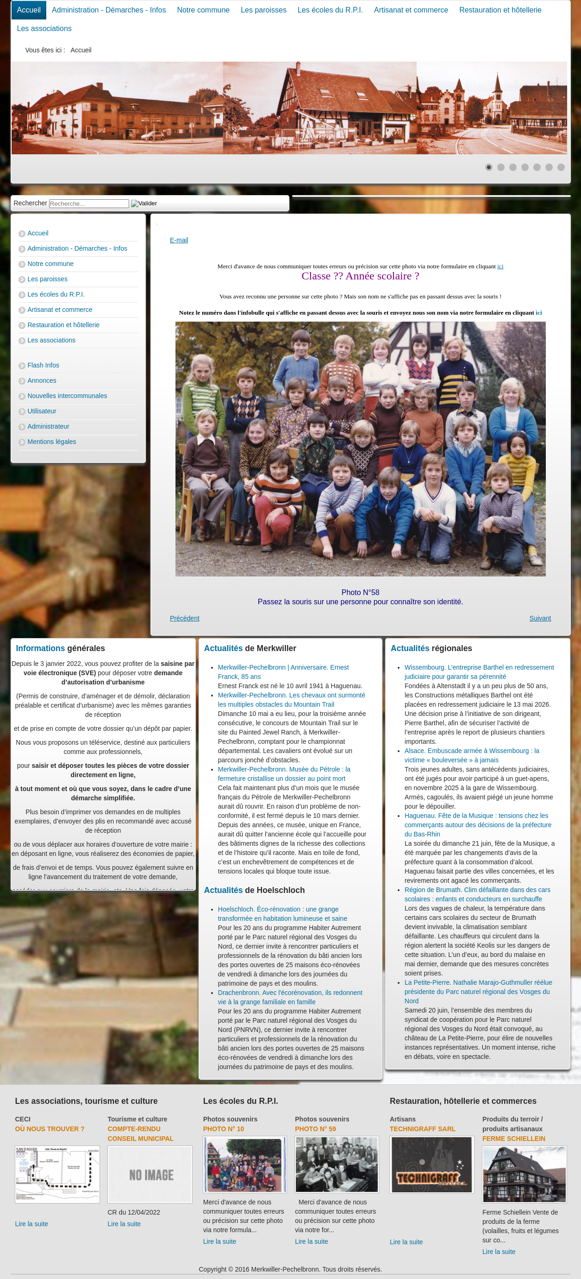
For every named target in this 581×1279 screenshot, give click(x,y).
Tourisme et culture (138, 1119)
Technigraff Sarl (423, 1129)
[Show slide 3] (513, 167)
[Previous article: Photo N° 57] (185, 618)
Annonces (42, 380)
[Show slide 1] (489, 167)
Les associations (44, 28)
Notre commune (203, 10)
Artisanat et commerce (411, 10)
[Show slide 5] (537, 167)
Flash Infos (43, 365)
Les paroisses (264, 10)
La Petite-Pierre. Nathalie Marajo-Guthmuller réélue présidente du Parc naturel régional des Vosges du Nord (478, 992)
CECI (23, 1119)
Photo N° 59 (315, 1129)
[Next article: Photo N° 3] (540, 618)
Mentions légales (52, 441)
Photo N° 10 (223, 1129)
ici (500, 266)
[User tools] (157, 224)
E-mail (179, 240)
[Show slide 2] (501, 167)
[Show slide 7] (561, 167)
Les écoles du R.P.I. (330, 10)
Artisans (403, 1119)
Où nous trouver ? (50, 1129)
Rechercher (30, 203)
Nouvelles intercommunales (67, 395)
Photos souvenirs (230, 1119)
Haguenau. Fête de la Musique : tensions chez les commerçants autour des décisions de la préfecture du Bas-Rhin (478, 825)
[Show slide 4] (525, 167)
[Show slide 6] (549, 167)
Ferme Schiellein (513, 1138)
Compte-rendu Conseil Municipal (141, 1133)
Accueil (29, 10)
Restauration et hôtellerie (500, 10)
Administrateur (48, 426)
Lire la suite (32, 1224)
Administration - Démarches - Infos (109, 10)
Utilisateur (42, 411)
